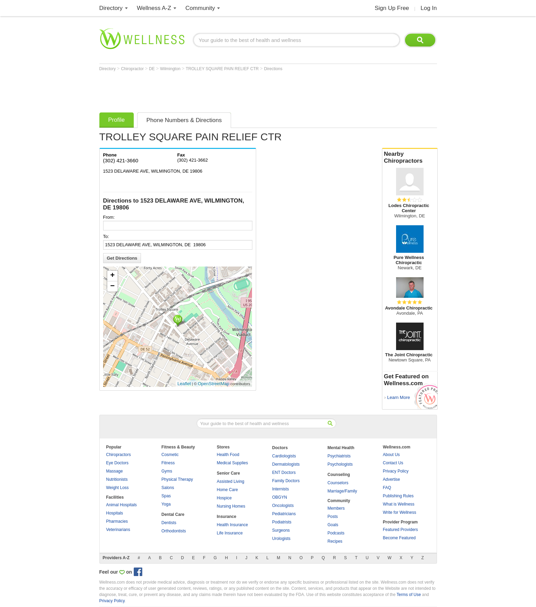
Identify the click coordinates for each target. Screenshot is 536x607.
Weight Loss (117, 487)
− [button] (112, 286)
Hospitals (114, 513)
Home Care (227, 489)
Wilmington (171, 68)
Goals (333, 524)
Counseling (339, 474)
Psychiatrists (339, 456)
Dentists (169, 522)
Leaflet (184, 383)
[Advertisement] (224, 90)
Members (336, 508)
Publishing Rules (398, 496)
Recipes (335, 541)
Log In (428, 8)
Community (200, 8)
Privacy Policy (396, 471)
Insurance (227, 516)
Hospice (224, 498)
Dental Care (173, 514)
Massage (114, 471)
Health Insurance (232, 524)
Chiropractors (118, 454)
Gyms (167, 471)
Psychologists (340, 464)
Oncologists (283, 505)
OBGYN (279, 497)
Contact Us (393, 462)
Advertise (391, 479)
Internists (280, 489)
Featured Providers (400, 529)
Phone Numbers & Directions (184, 120)
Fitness (168, 462)
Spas (166, 496)
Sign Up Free (392, 8)
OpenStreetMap (213, 383)
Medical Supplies (232, 462)
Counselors (338, 482)
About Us (391, 454)
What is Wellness (399, 504)
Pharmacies (117, 521)
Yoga (166, 504)
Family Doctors (286, 480)
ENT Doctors (284, 472)
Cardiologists (284, 456)
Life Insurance (230, 533)
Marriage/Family (342, 491)
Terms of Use (408, 594)
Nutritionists (117, 479)
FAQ (387, 487)
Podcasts (336, 533)
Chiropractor (133, 68)
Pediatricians (284, 513)
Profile (116, 120)
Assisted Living (230, 481)
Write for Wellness (399, 512)
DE (152, 68)
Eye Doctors (117, 462)
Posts (333, 516)
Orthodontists (174, 531)
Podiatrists (282, 522)
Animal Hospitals (121, 504)
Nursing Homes (231, 506)
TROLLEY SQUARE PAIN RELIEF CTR (223, 68)
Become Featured (399, 537)
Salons (168, 487)
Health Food (228, 454)
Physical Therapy (177, 479)
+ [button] (112, 276)
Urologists (281, 538)
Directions (273, 68)
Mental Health (341, 447)
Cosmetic (170, 454)
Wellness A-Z (154, 8)
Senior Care (228, 473)
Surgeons (281, 530)
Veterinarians (118, 529)
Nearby (410, 157)
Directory (111, 8)
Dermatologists (286, 464)
